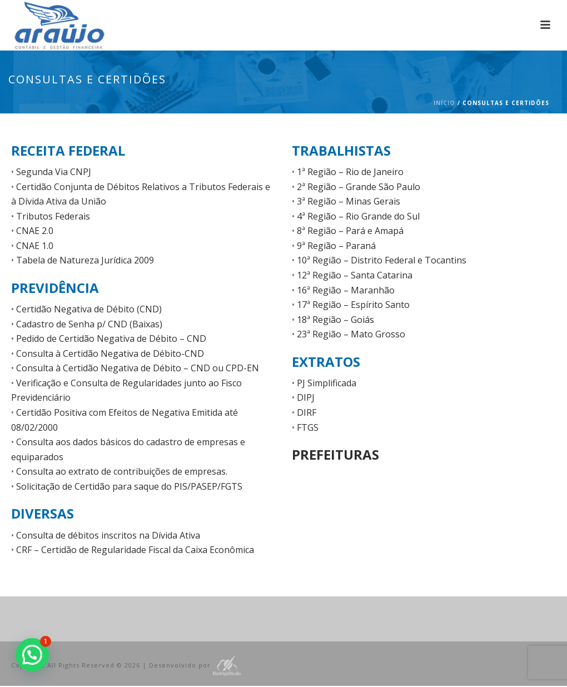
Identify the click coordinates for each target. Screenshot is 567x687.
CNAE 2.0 (34, 231)
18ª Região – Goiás (335, 319)
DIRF (306, 412)
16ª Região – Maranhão (346, 290)
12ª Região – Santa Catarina (354, 275)
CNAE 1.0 (34, 246)
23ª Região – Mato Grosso (351, 334)
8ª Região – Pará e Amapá (350, 231)
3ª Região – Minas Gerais (348, 201)
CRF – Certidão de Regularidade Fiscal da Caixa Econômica (135, 550)
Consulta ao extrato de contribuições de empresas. (121, 471)
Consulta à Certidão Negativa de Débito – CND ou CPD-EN (137, 368)
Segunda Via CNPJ (53, 172)
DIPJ (306, 397)
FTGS (308, 427)
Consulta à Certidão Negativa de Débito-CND (110, 353)
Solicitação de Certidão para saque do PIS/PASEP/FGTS (129, 486)
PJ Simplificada (326, 383)
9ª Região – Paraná (336, 246)
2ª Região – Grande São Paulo (358, 187)
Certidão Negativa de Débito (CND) (89, 309)
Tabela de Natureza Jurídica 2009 (85, 260)
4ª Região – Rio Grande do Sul (358, 216)
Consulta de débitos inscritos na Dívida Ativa (108, 535)
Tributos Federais (53, 216)
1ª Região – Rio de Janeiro (350, 172)
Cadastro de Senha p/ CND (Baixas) (89, 324)
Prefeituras (335, 454)
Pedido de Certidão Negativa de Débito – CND (111, 338)
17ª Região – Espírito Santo (353, 304)
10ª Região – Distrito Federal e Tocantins (381, 260)
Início (444, 103)
